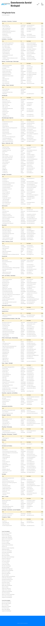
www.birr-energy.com (30, 260)
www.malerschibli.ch (30, 379)
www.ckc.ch (29, 148)
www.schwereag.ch (30, 452)
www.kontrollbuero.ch (30, 157)
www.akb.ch (29, 65)
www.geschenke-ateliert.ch (31, 388)
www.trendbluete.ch (30, 114)
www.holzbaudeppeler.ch (31, 457)
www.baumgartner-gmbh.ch (31, 282)
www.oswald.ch (29, 108)
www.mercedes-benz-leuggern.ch (32, 194)
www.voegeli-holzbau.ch (31, 472)
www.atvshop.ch (29, 479)
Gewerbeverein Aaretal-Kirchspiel (21, 4)
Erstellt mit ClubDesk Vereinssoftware (22, 623)
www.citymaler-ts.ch (30, 382)
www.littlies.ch (29, 105)
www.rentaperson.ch (30, 136)
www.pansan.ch (29, 487)
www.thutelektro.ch (30, 172)
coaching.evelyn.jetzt (30, 482)
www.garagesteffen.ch (30, 196)
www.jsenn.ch (29, 199)
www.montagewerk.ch (30, 464)
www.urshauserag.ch (30, 316)
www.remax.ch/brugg (30, 56)
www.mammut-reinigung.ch (31, 127)
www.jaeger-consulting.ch (31, 28)
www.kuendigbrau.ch (30, 328)
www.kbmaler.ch (29, 371)
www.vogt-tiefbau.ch (30, 303)
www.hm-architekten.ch (31, 50)
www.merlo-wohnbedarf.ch (31, 361)
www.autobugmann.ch (30, 178)
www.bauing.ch (29, 398)
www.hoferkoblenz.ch (30, 162)
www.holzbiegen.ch (30, 458)
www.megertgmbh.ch (30, 346)
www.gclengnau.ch (30, 102)
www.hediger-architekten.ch (31, 49)
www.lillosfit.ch (29, 504)
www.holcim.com (29, 294)
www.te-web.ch (29, 171)
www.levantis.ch (29, 165)
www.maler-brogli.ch (30, 376)
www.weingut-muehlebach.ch (32, 335)
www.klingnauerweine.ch (31, 332)
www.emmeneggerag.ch (31, 191)
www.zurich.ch (29, 81)
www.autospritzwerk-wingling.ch (32, 182)
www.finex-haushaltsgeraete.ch (32, 159)
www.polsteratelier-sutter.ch (31, 352)
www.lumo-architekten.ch (31, 53)
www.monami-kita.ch (30, 132)
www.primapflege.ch (30, 235)
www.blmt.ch (29, 410)
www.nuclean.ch (29, 443)
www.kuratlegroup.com (31, 463)
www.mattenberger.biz (30, 380)
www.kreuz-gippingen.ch (31, 215)
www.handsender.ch (30, 160)
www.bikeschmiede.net (30, 501)
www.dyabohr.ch (29, 285)
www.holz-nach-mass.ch (31, 454)
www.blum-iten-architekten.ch (32, 44)
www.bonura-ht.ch (30, 261)
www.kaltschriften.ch (30, 246)
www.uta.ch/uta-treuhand (31, 35)
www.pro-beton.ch (30, 488)
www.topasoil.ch (29, 494)
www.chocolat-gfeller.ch (31, 420)
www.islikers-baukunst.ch (31, 343)
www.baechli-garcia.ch (30, 25)
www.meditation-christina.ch (31, 130)
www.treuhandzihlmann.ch (31, 37)
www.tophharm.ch (30, 238)
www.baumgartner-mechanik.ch (32, 399)
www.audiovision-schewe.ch (31, 147)
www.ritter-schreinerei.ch (31, 469)
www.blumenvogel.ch (30, 99)
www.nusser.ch (29, 193)
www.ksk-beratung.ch (30, 52)
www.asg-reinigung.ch (30, 121)
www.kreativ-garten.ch (30, 297)
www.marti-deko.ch (30, 249)
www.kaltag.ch (29, 460)
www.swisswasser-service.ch (31, 269)
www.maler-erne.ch (30, 377)
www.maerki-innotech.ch (31, 266)
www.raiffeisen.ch (30, 75)
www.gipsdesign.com (30, 374)
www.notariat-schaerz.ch (31, 29)
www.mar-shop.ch (30, 166)
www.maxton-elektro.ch (31, 168)
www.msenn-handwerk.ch (31, 466)
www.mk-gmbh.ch (30, 347)
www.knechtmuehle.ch (30, 326)
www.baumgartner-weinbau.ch (32, 322)
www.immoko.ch (29, 26)
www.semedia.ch (29, 252)
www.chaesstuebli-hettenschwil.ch (32, 211)
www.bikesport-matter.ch (31, 500)
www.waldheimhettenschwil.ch (32, 218)
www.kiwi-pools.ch (30, 129)
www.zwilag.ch (29, 432)
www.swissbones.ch (30, 111)
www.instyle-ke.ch (30, 341)
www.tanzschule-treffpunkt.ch (32, 493)
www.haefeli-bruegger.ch (31, 438)
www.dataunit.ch (29, 151)
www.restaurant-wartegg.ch (31, 220)
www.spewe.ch (29, 402)
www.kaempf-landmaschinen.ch (32, 413)
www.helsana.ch (29, 69)
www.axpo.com (29, 124)
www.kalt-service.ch (30, 401)
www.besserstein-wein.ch (31, 323)
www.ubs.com (29, 78)
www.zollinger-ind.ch (30, 391)
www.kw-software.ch (30, 163)
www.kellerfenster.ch (30, 449)
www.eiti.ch (28, 153)
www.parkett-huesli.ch (30, 350)
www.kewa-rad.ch (30, 503)
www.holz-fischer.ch (30, 451)
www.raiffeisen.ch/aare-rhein (32, 72)
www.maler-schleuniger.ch (31, 386)
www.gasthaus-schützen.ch (31, 214)
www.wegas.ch (29, 272)
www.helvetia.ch (29, 71)
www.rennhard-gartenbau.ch (32, 300)
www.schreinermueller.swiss (31, 467)
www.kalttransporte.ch (30, 525)
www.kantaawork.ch (30, 126)
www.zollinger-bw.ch (30, 254)
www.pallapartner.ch (30, 383)
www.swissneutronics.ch (31, 309)
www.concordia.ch (30, 66)
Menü (42, 4)
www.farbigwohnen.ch (30, 368)
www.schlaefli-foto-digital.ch (31, 139)
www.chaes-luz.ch (30, 209)
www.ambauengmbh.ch (31, 184)
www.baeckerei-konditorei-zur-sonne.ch (33, 423)
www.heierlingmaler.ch (30, 370)
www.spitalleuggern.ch (30, 230)
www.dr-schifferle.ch (30, 239)
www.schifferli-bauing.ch (31, 315)
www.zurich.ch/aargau (30, 83)
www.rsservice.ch (30, 267)
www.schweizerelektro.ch (31, 156)
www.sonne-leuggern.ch (31, 217)
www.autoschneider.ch (30, 181)
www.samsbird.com (30, 169)
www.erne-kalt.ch (30, 190)
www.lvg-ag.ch (29, 55)
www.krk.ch (29, 248)
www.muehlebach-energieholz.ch (32, 133)
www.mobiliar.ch (29, 68)
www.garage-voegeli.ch (31, 197)
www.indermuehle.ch (30, 522)
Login (38, 4)
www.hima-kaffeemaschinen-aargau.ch (33, 485)
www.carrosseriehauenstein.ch (32, 185)
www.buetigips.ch (30, 367)
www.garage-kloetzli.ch (31, 202)
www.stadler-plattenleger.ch (31, 344)
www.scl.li (28, 507)
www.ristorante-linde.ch (31, 221)
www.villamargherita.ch (31, 223)
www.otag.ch (29, 31)
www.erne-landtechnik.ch (31, 411)
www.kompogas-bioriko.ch (31, 430)
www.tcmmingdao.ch (30, 236)
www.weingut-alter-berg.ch (31, 334)
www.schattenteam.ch (30, 490)
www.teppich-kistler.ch (30, 358)
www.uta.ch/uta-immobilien (31, 59)
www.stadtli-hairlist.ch (30, 93)
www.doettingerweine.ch (31, 331)
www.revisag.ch (29, 34)
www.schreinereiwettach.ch (31, 470)
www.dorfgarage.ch (30, 188)
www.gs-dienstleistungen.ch (31, 291)
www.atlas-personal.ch (31, 123)
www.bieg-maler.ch (30, 385)
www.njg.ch (29, 203)
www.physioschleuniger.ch (31, 233)
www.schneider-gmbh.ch (31, 484)
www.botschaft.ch (30, 245)
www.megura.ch (29, 251)
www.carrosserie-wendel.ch (31, 187)
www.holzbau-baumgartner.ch (32, 455)
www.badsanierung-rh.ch (31, 481)
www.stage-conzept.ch (30, 141)
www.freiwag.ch (29, 404)
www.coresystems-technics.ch (32, 150)
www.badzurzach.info (30, 515)
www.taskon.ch (29, 77)
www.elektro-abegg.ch (30, 154)
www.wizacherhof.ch (30, 329)
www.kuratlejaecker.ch (30, 461)
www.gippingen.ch (30, 506)
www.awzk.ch (29, 513)
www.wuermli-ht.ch (30, 273)
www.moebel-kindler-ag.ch (31, 349)
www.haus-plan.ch (30, 47)
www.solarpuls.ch (30, 491)
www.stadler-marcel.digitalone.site (32, 355)
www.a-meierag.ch (30, 279)
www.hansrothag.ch (30, 264)
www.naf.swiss (29, 325)
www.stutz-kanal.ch (30, 138)
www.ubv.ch (29, 80)
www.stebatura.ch (30, 356)
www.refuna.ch (29, 135)
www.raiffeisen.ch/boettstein (31, 74)
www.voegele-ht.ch (30, 270)
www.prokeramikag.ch (30, 353)
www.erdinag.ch (29, 288)
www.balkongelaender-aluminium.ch (33, 396)
